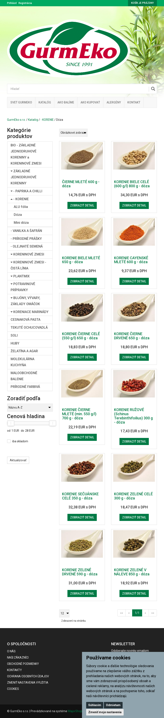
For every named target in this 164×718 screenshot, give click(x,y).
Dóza (18, 215)
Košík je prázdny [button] (142, 2)
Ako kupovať (90, 102)
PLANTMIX (20, 276)
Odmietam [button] (113, 705)
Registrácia (25, 3)
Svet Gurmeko (21, 102)
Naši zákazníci (18, 657)
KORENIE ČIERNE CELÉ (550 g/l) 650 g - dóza (81, 336)
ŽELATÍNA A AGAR (24, 351)
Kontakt (133, 102)
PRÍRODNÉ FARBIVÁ (25, 387)
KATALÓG (45, 102)
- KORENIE (47, 119)
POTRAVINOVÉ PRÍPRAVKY (23, 287)
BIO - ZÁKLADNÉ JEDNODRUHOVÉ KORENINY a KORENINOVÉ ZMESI (26, 154)
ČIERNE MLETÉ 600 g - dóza (80, 184)
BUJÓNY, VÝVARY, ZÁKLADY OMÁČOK (25, 301)
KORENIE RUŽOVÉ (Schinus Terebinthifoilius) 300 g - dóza (133, 415)
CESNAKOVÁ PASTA (25, 320)
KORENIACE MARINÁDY (29, 312)
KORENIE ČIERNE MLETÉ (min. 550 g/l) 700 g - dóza (79, 413)
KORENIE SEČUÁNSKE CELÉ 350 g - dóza (80, 496)
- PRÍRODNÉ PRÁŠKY (26, 239)
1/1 (138, 613)
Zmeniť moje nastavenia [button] (105, 712)
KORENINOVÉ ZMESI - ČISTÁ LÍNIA (28, 265)
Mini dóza (21, 223)
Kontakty (14, 670)
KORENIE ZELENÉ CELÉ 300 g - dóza (133, 496)
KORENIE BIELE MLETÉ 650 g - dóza (81, 260)
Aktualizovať (18, 460)
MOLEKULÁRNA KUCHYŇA (22, 362)
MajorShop (75, 711)
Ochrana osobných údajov (28, 676)
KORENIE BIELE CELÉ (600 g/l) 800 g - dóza (132, 184)
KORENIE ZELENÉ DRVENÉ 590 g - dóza (79, 572)
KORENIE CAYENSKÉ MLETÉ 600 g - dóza (131, 260)
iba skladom (20, 441)
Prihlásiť (12, 3)
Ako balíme (65, 102)
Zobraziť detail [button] (82, 205)
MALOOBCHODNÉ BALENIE (24, 376)
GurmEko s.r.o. (16, 119)
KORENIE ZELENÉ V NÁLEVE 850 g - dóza (131, 572)
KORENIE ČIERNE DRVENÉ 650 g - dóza (131, 336)
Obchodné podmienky (23, 663)
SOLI (14, 335)
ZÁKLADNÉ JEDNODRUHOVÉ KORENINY (23, 177)
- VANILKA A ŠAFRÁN (26, 231)
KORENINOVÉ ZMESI (27, 254)
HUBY (15, 343)
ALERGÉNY (114, 102)
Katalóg (33, 119)
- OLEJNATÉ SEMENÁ (27, 246)
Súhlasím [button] (94, 705)
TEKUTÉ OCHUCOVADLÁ (29, 327)
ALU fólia (21, 207)
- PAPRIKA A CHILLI (26, 191)
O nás (11, 651)
